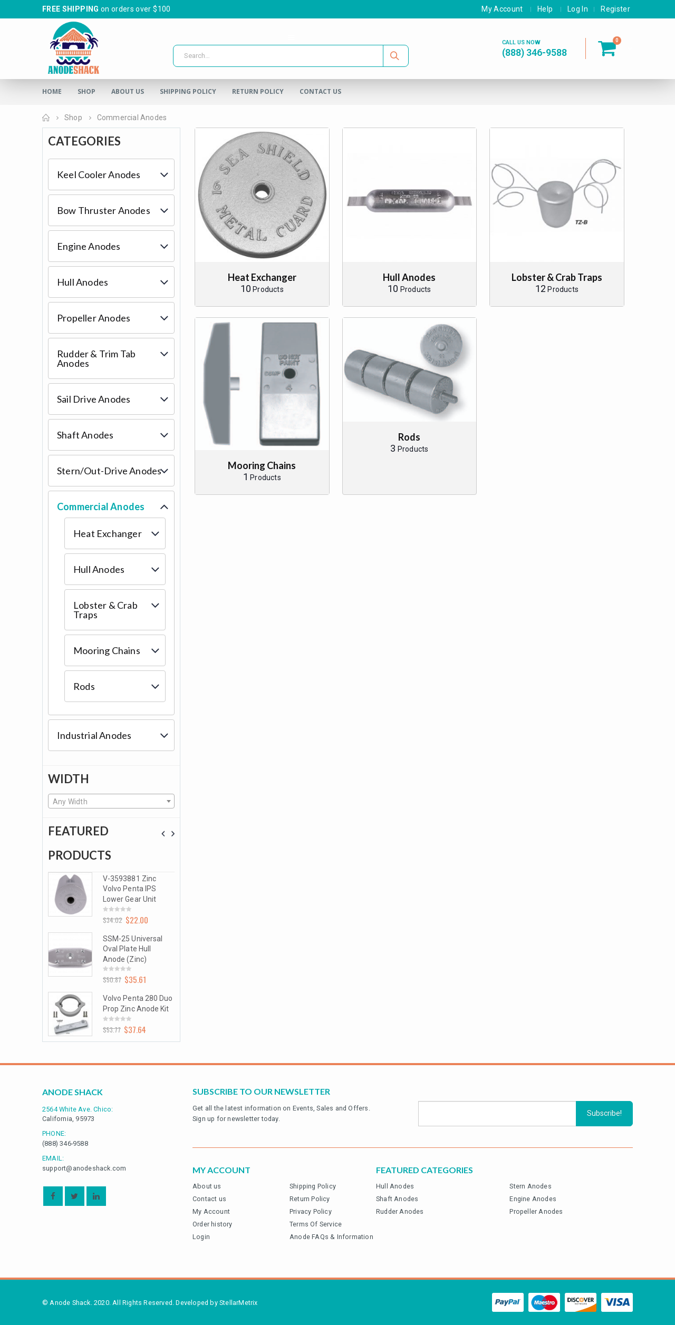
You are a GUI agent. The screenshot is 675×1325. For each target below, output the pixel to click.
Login (201, 1237)
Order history (212, 1224)
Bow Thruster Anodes (103, 210)
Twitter (74, 1196)
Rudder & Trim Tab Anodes (96, 358)
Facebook (53, 1196)
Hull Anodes (82, 282)
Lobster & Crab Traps (105, 609)
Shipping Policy (188, 91)
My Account (502, 9)
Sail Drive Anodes (93, 399)
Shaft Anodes (85, 435)
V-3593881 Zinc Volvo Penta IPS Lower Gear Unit (129, 888)
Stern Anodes (530, 1186)
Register (615, 9)
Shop (86, 91)
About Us (127, 91)
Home (52, 91)
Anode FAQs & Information (331, 1237)
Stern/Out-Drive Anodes (109, 470)
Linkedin (96, 1196)
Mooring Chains (106, 650)
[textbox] (111, 801)
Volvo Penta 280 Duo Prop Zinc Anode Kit (137, 1003)
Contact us (209, 1199)
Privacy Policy (311, 1211)
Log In (577, 9)
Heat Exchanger (107, 533)
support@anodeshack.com (84, 1168)
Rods (84, 686)
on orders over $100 (106, 9)
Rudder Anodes (400, 1211)
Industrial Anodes (94, 735)
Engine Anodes (89, 246)
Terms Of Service (316, 1224)
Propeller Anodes (93, 318)
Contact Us (320, 91)
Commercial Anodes (100, 506)
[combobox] (111, 801)
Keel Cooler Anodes (99, 174)
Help (545, 9)
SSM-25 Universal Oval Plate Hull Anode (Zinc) (132, 948)
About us (206, 1186)
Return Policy (258, 91)
